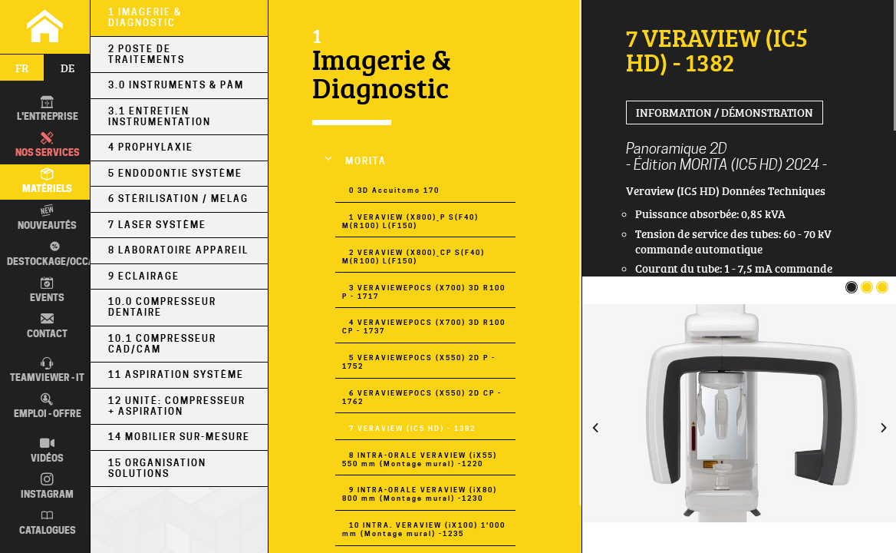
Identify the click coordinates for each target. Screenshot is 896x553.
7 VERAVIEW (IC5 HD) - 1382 (412, 428)
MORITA (366, 161)
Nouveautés (47, 217)
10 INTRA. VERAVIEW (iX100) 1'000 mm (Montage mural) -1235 (424, 529)
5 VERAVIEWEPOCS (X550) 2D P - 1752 (419, 361)
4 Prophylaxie (150, 147)
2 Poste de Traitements (146, 54)
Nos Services (47, 145)
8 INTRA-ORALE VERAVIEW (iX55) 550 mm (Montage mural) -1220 (419, 459)
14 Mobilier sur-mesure (179, 437)
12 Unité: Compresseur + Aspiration (176, 406)
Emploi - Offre (47, 406)
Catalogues (47, 522)
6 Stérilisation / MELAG (178, 199)
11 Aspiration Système (176, 374)
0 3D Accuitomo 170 (394, 190)
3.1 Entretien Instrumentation (159, 116)
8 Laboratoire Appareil (178, 250)
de (67, 67)
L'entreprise (47, 109)
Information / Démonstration (724, 112)
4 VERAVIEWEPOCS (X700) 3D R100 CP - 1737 (424, 326)
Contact (47, 326)
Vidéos (47, 450)
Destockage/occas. (55, 254)
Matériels (47, 181)
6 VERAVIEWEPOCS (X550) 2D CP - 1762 (422, 397)
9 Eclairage (144, 276)
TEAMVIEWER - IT (47, 370)
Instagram (47, 486)
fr (21, 67)
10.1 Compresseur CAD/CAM (162, 344)
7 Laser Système (157, 225)
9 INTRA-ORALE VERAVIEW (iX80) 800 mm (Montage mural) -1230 (419, 493)
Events (47, 289)
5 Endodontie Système (175, 173)
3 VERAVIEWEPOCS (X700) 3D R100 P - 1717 (424, 291)
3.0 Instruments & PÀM (176, 85)
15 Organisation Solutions (157, 468)
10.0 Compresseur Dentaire (162, 307)
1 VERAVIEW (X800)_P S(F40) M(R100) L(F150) (410, 221)
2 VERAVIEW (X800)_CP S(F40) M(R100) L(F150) (413, 256)
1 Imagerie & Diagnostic (145, 17)
